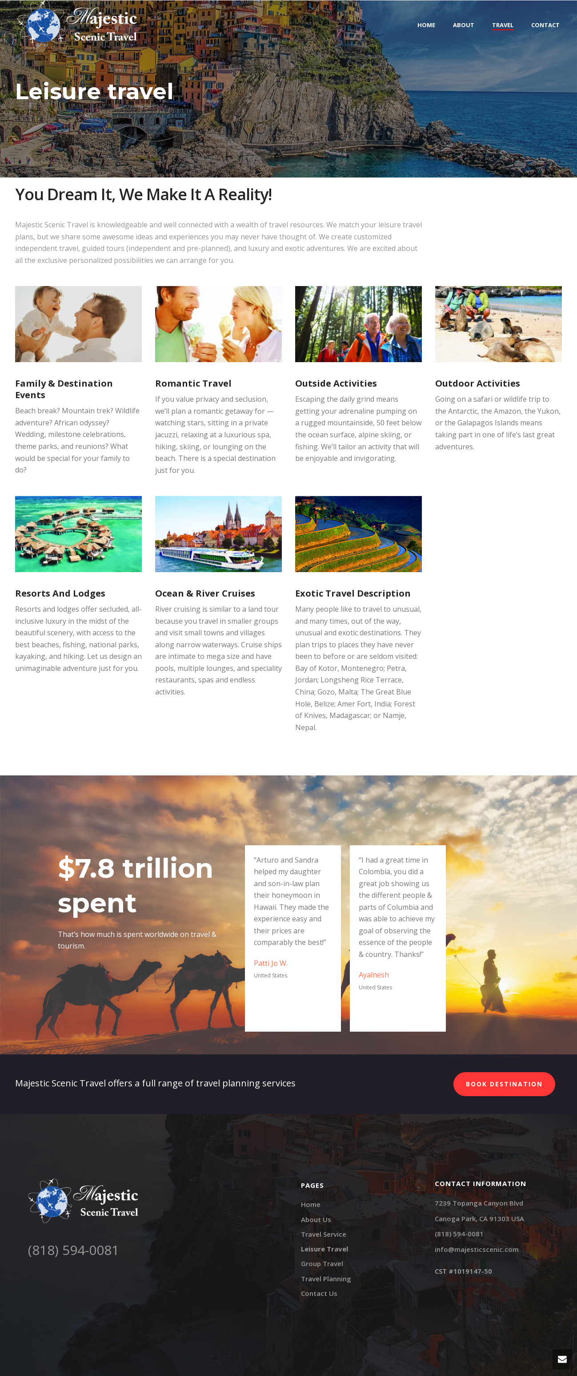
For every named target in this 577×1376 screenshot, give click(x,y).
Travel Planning (326, 1278)
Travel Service (323, 1234)
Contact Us (319, 1293)
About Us (316, 1219)
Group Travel (322, 1263)
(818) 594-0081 (73, 1250)
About (463, 25)
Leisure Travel (324, 1248)
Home (426, 25)
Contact (545, 25)
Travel (502, 25)
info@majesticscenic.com (477, 1249)
